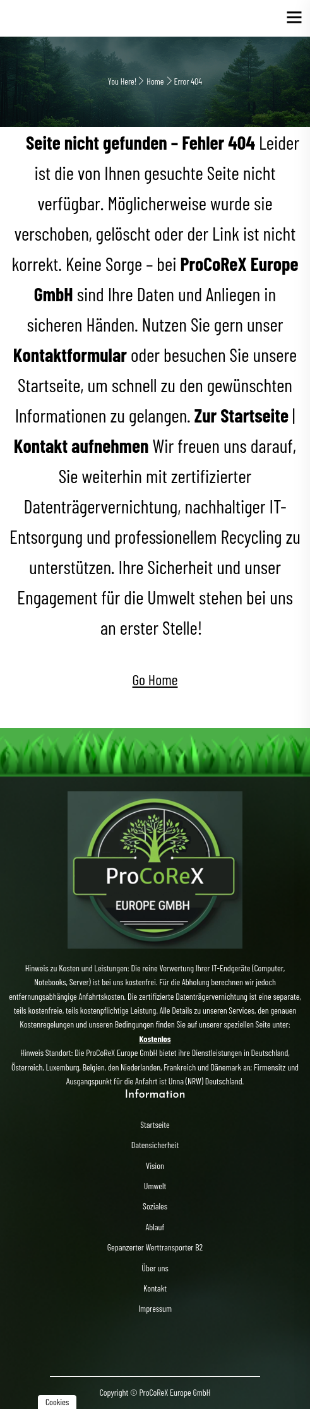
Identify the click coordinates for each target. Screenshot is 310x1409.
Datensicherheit (155, 1144)
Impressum (155, 1308)
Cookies (57, 1401)
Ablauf (155, 1226)
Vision (155, 1165)
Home (155, 81)
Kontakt (155, 1288)
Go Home (155, 679)
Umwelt (155, 1185)
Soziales (155, 1206)
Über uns (154, 1267)
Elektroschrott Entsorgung (75, 19)
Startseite (154, 1124)
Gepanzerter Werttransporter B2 (155, 1247)
